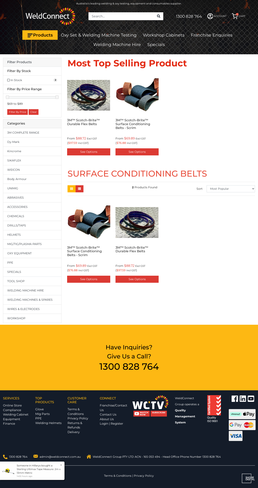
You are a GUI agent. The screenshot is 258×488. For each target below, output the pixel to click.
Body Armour (17, 179)
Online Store (12, 405)
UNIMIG (12, 188)
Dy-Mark (13, 142)
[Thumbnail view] (72, 188)
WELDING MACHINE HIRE (25, 290)
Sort (200, 189)
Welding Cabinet (15, 414)
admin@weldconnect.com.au (60, 457)
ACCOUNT (217, 16)
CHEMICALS (15, 216)
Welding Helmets (48, 423)
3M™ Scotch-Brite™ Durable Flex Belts (83, 122)
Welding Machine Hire (117, 44)
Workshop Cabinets (163, 35)
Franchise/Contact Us (113, 407)
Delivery (74, 432)
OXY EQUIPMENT (19, 253)
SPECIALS (14, 272)
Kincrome (14, 151)
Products (40, 35)
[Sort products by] (231, 188)
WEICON (13, 170)
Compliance (12, 410)
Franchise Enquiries (211, 35)
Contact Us (108, 414)
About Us (107, 419)
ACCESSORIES (17, 207)
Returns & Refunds (75, 425)
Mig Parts (42, 414)
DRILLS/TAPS (16, 225)
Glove (39, 409)
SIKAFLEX (14, 160)
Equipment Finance (11, 421)
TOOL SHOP (16, 281)
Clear (33, 111)
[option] (88, 115)
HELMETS (14, 235)
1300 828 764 (189, 16)
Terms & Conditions (76, 411)
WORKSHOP (16, 318)
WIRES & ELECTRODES (23, 309)
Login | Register (111, 423)
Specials (156, 44)
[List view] (79, 188)
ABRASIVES (15, 197)
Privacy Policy (78, 418)
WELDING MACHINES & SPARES (30, 300)
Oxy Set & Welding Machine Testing (98, 35)
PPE (10, 262)
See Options (88, 152)
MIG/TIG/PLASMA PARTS (24, 244)
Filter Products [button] (19, 62)
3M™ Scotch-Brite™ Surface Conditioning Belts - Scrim (132, 124)
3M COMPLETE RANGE (23, 132)
